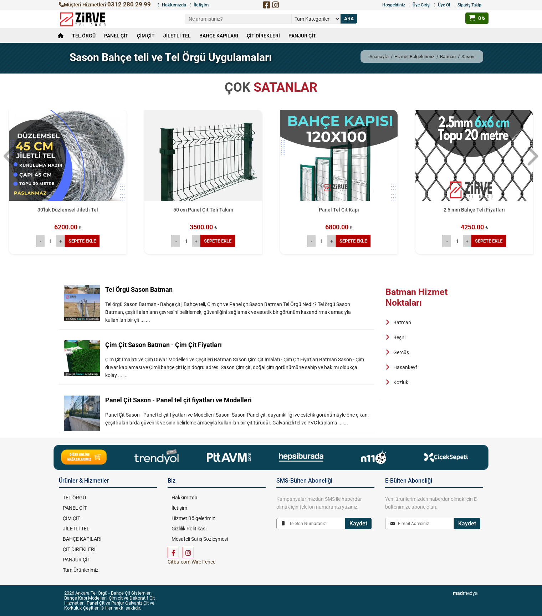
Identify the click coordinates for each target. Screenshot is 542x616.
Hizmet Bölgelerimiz (414, 56)
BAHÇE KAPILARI (218, 36)
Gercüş (401, 352)
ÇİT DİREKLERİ (263, 36)
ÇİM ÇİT (146, 36)
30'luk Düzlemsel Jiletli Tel (67, 210)
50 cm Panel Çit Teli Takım (203, 210)
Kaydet (358, 523)
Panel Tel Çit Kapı (339, 210)
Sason (467, 56)
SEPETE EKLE (82, 241)
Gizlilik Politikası (188, 528)
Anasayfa (379, 56)
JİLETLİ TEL (177, 36)
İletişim (201, 4)
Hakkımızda (174, 4)
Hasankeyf (405, 367)
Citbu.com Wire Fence (191, 562)
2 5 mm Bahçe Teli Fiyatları (474, 210)
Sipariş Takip (469, 4)
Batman (448, 56)
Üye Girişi (421, 4)
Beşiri (399, 337)
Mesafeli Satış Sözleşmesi (199, 538)
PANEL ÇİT (116, 36)
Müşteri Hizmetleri (105, 4)
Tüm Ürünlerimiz (80, 569)
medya (465, 593)
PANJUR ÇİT (302, 36)
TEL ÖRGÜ (84, 36)
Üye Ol (444, 4)
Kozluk (400, 382)
